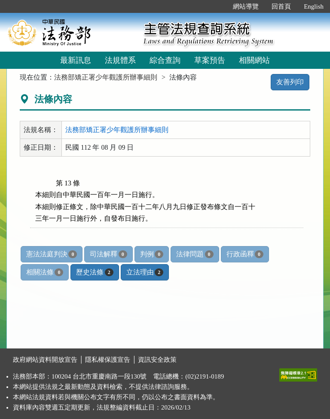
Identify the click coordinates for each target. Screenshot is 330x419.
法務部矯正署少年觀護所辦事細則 (105, 77)
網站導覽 (246, 6)
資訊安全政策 (157, 359)
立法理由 (144, 272)
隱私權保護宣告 (107, 359)
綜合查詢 (165, 60)
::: (217, 6)
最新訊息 (75, 60)
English (314, 6)
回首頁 (281, 6)
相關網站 (254, 60)
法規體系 (120, 60)
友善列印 (290, 82)
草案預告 (209, 60)
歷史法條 (94, 272)
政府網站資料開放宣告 (45, 359)
